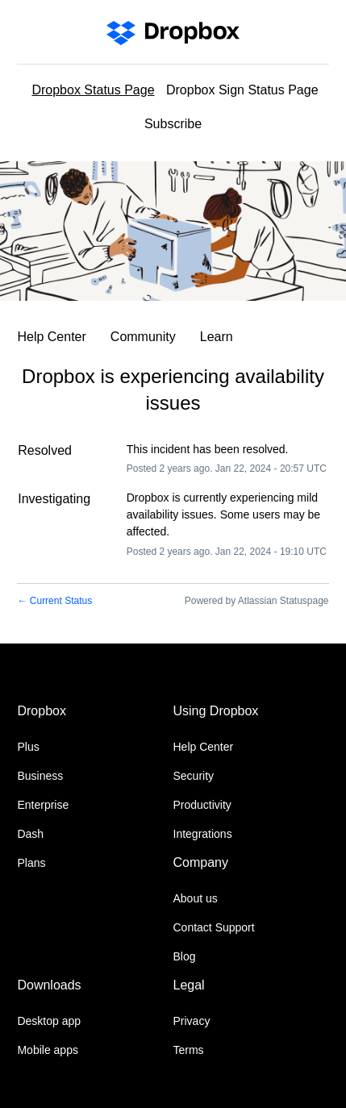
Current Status (54, 600)
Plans (31, 862)
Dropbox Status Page (92, 90)
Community (143, 337)
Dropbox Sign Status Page (242, 90)
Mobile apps (47, 1049)
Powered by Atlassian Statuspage (257, 600)
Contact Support (214, 927)
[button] (173, 126)
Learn (216, 337)
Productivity (202, 804)
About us (195, 898)
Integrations (202, 833)
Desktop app (49, 1020)
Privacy (192, 1020)
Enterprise (43, 804)
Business (40, 775)
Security (194, 775)
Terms (188, 1049)
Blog (184, 956)
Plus (28, 746)
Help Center (51, 337)
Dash (30, 833)
